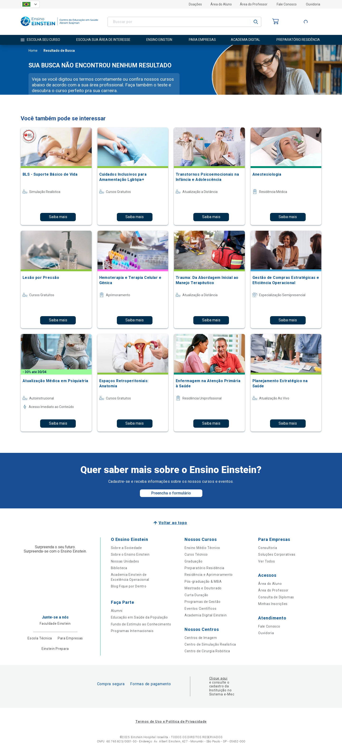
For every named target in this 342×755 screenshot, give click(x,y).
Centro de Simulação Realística (210, 644)
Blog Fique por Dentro (129, 586)
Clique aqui (218, 678)
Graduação (193, 561)
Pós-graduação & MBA (203, 581)
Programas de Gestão (202, 602)
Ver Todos (266, 561)
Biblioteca (119, 568)
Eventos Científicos (200, 608)
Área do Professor (253, 4)
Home (33, 51)
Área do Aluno (221, 4)
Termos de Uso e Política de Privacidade (171, 721)
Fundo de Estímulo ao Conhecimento (141, 624)
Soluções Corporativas (276, 554)
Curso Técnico (196, 554)
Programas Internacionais (132, 631)
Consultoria (267, 548)
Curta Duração (196, 595)
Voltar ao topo (173, 523)
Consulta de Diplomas (276, 597)
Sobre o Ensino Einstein (130, 554)
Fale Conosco (287, 4)
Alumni (117, 611)
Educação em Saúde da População (139, 617)
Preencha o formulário (171, 493)
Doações (195, 4)
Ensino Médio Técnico (202, 548)
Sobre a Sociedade (126, 548)
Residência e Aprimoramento (209, 575)
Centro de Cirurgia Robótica (207, 651)
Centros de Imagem (201, 638)
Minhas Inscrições (273, 604)
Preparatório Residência (204, 568)
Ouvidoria (313, 4)
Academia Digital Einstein (206, 615)
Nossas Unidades (125, 561)
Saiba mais (58, 217)
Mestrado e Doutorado (203, 588)
